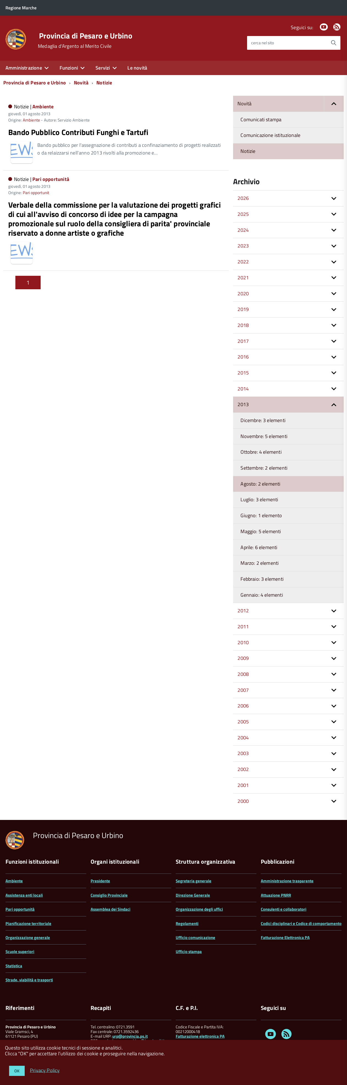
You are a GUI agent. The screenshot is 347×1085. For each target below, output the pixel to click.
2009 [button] (243, 658)
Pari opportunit (36, 192)
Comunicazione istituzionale (270, 135)
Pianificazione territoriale (28, 923)
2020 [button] (243, 293)
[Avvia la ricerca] (333, 43)
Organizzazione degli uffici (199, 909)
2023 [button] (243, 245)
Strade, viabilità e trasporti (29, 980)
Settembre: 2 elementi (263, 468)
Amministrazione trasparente (287, 881)
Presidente (100, 881)
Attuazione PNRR (276, 895)
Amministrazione (23, 67)
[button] (334, 104)
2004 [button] (243, 737)
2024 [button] (243, 230)
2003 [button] (243, 753)
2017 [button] (243, 341)
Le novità (137, 67)
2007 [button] (243, 690)
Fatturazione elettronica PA (200, 1036)
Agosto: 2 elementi (260, 484)
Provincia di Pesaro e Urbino (85, 36)
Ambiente (43, 106)
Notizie (104, 82)
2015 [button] (243, 372)
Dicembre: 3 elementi (263, 420)
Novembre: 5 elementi (263, 436)
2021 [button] (243, 277)
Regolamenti (187, 923)
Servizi (103, 67)
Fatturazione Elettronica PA (285, 937)
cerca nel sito (262, 42)
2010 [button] (243, 642)
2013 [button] (243, 404)
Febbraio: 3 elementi (262, 579)
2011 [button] (243, 626)
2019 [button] (243, 309)
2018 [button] (243, 325)
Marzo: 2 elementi (259, 563)
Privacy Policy (45, 1070)
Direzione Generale (193, 895)
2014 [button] (243, 388)
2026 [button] (243, 198)
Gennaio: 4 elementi (261, 595)
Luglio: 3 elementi (259, 499)
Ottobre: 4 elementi (260, 452)
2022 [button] (243, 261)
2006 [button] (243, 705)
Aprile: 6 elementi (258, 547)
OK (16, 1071)
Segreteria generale (193, 881)
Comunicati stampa (260, 119)
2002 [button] (243, 769)
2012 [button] (243, 610)
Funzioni (69, 67)
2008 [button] (243, 674)
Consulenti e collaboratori (283, 909)
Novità (81, 82)
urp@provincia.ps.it (130, 1036)
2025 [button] (243, 214)
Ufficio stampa (189, 951)
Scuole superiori (19, 951)
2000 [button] (243, 801)
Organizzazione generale (27, 937)
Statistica (13, 966)
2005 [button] (243, 721)
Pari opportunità (50, 179)
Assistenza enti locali (24, 895)
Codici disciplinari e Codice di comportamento (301, 923)
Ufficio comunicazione (195, 937)
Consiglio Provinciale (109, 895)
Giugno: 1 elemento (261, 515)
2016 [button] (243, 356)
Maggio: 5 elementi (260, 531)
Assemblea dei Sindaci (110, 909)
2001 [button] (243, 785)
